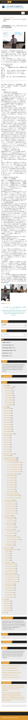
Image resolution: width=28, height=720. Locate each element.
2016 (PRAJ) (7, 442)
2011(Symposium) (9, 592)
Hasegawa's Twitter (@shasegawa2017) (11, 665)
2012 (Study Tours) (9, 535)
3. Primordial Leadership (8, 453)
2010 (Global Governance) (11, 577)
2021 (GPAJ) (7, 451)
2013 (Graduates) (11, 484)
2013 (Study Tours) (9, 544)
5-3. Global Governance (9, 573)
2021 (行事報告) (9, 397)
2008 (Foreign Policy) (10, 564)
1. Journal (4, 407)
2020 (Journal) (7, 424)
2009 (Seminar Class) (10, 504)
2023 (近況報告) (7, 431)
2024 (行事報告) (9, 404)
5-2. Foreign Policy (8, 562)
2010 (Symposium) (9, 590)
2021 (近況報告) (7, 427)
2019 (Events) (8, 393)
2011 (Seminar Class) (10, 508)
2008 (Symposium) (9, 585)
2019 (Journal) (7, 422)
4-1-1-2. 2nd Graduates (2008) (14, 462)
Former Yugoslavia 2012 (12, 537)
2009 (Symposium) (9, 588)
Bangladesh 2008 (11, 518)
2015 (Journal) (7, 413)
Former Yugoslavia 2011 (12, 531)
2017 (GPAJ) (7, 444)
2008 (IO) (7, 551)
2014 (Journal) (7, 410)
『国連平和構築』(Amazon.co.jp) (10, 675)
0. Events (4, 385)
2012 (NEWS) (7, 610)
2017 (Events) (8, 388)
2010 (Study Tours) (9, 523)
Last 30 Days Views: (7, 347)
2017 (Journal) (7, 417)
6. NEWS (4, 599)
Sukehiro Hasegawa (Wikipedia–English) (11, 672)
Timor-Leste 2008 (11, 521)
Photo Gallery (7, 455)
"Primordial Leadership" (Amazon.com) (11, 677)
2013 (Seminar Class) (10, 513)
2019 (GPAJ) (7, 449)
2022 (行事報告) (9, 400)
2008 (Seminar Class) (10, 501)
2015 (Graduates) (11, 489)
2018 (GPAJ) (7, 447)
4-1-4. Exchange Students (11, 494)
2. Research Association (7, 433)
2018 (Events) (8, 390)
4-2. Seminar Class (8, 500)
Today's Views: (6, 342)
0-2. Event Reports (8, 387)
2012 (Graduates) (11, 482)
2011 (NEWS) (7, 608)
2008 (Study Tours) (9, 517)
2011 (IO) (7, 558)
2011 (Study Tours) (9, 529)
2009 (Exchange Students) (13, 495)
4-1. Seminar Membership (10, 459)
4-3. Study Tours (7, 515)
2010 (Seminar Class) (10, 506)
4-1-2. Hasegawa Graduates (11, 474)
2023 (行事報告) (9, 402)
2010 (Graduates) (11, 477)
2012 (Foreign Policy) (10, 571)
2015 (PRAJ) (7, 440)
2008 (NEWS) (7, 601)
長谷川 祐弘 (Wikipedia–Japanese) (10, 670)
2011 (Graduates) (11, 480)
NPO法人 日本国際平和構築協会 (9, 668)
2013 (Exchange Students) (13, 497)
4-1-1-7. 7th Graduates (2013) (14, 471)
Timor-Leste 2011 (11, 533)
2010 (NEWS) (7, 605)
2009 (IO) (7, 553)
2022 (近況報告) (7, 429)
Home (4, 17)
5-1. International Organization (11, 549)
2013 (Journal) (7, 408)
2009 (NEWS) (7, 603)
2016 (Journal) (7, 415)
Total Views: (5, 353)
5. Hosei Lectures (6, 547)
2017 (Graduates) (11, 491)
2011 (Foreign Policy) (10, 568)
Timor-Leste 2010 (11, 527)
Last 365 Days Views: (7, 350)
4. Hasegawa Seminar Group (9, 457)
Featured (4, 612)
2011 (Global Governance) (11, 579)
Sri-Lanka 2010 (10, 524)
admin (6, 30)
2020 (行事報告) (9, 395)
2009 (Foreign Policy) (10, 566)
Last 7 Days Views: (7, 345)
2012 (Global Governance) (11, 581)
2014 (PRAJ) (7, 437)
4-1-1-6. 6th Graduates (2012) (14, 469)
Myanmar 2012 (10, 541)
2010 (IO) (10, 17)
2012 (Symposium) (9, 594)
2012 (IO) (7, 560)
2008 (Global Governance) (11, 574)
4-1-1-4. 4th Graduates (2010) (14, 464)
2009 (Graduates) (11, 475)
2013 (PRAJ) (7, 435)
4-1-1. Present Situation (10, 460)
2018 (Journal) (7, 420)
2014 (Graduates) (11, 487)
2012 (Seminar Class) (10, 510)
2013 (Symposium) (9, 597)
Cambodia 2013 (10, 545)
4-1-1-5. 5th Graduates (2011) (14, 467)
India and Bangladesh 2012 (13, 539)
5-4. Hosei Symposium (9, 584)
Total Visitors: (5, 355)
